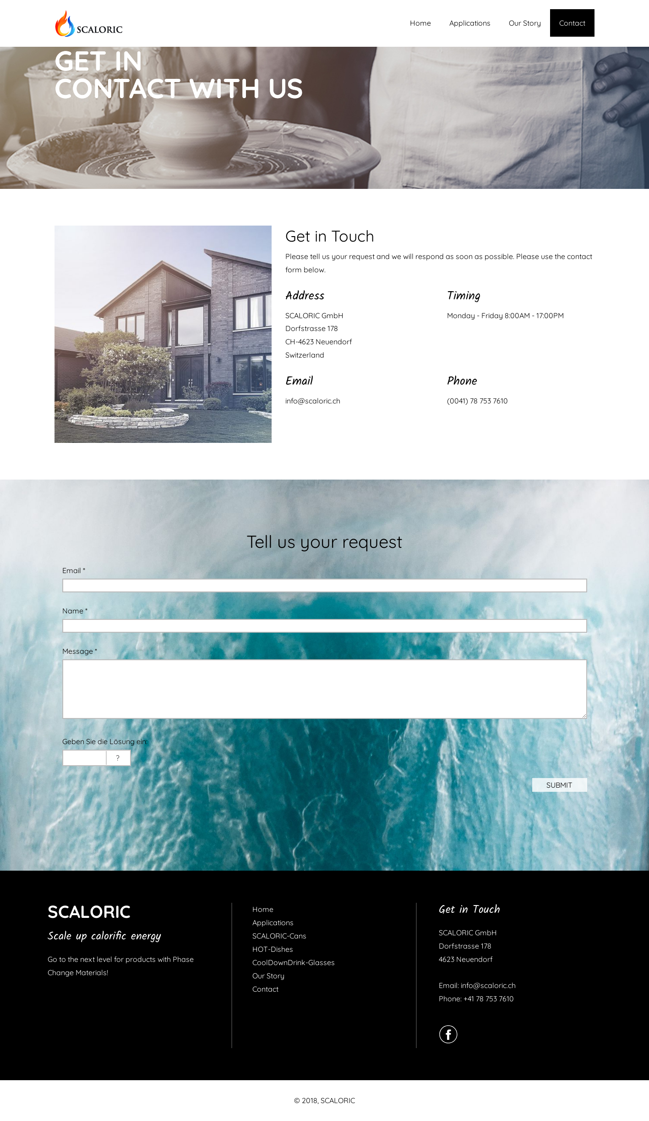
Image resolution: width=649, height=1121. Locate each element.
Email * (73, 570)
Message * (79, 651)
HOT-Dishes (272, 949)
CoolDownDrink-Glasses (293, 962)
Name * (74, 610)
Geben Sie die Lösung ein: (104, 741)
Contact (572, 23)
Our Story (525, 23)
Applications (470, 23)
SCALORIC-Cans (279, 935)
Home (420, 23)
